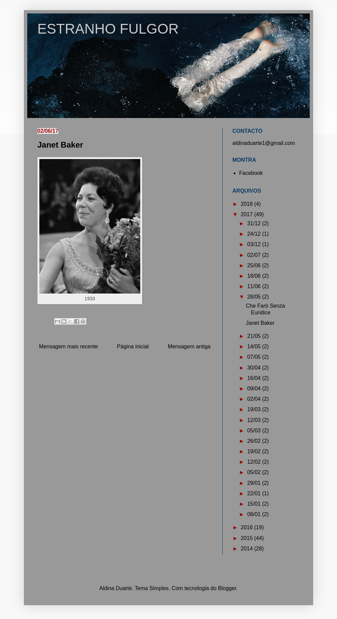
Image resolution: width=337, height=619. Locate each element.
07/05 (254, 357)
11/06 (254, 286)
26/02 (254, 441)
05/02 (254, 472)
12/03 (254, 420)
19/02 (254, 451)
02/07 (254, 255)
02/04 (254, 399)
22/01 (254, 493)
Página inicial (133, 346)
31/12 (254, 223)
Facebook (251, 173)
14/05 (254, 346)
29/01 (254, 483)
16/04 (254, 378)
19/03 (254, 409)
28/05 (254, 297)
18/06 (254, 276)
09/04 (254, 388)
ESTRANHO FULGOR (108, 29)
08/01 (254, 514)
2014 (247, 548)
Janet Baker (260, 323)
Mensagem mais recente (68, 346)
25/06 (254, 265)
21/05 (254, 336)
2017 (247, 214)
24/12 (254, 234)
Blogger (227, 588)
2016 (247, 527)
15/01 (254, 504)
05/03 (254, 430)
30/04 (254, 368)
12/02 (254, 462)
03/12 (254, 244)
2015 (247, 538)
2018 (247, 204)
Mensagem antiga (189, 346)
